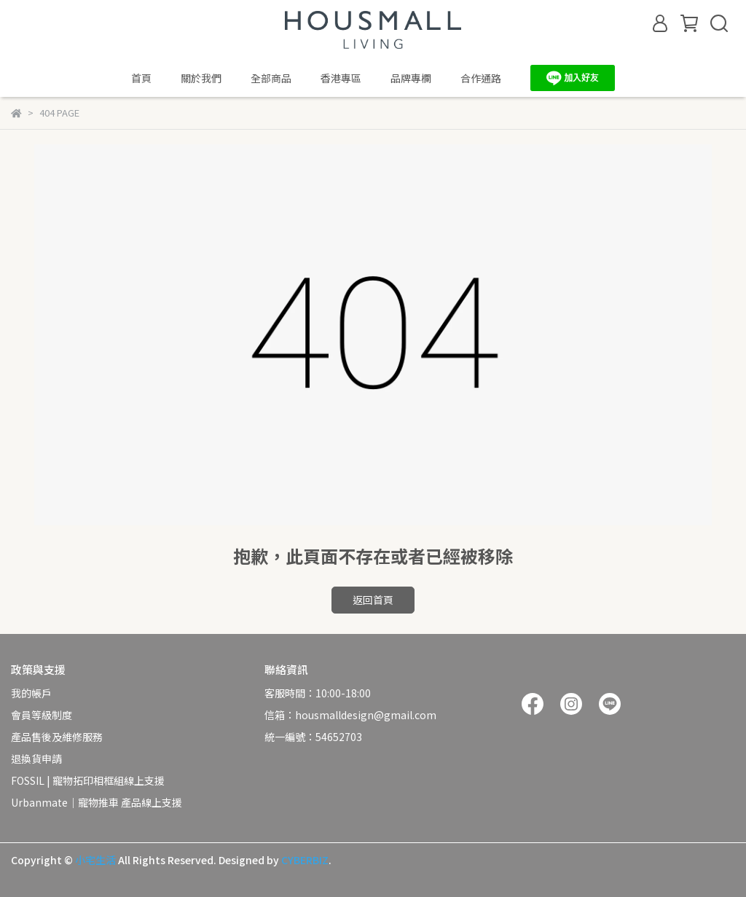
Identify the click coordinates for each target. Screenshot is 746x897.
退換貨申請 (36, 758)
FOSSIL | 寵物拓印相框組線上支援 (88, 780)
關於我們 (201, 78)
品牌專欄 (410, 78)
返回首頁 (373, 599)
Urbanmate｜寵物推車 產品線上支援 (96, 802)
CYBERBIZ (305, 860)
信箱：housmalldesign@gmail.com (350, 715)
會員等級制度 (41, 715)
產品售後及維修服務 (57, 736)
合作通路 (480, 78)
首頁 (141, 78)
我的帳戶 (31, 693)
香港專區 (341, 78)
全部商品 (271, 78)
